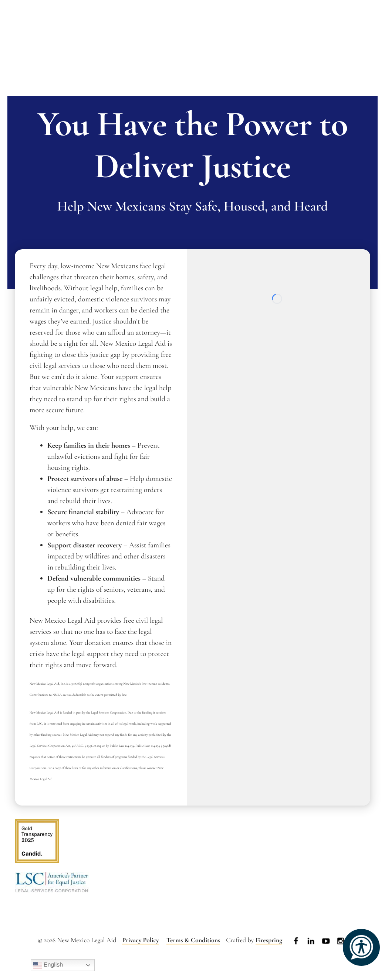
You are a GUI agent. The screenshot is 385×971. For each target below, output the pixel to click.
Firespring (269, 940)
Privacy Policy (140, 940)
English (48, 965)
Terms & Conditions (193, 940)
